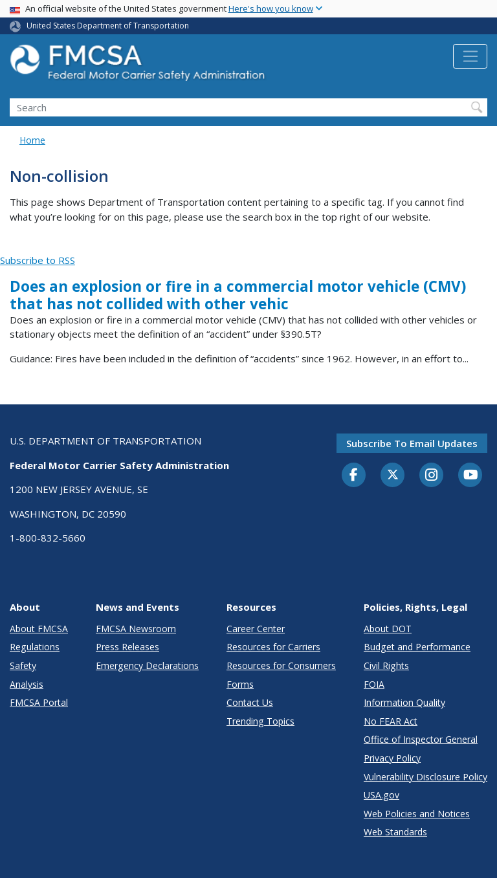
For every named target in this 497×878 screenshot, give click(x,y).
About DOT (388, 628)
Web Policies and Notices (417, 813)
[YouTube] (470, 475)
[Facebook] (354, 475)
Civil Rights (386, 665)
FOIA (374, 684)
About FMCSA (39, 628)
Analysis (26, 684)
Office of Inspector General (421, 739)
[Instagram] (431, 476)
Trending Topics (260, 721)
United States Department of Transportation (108, 25)
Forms (240, 684)
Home (32, 140)
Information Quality (404, 702)
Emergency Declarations (147, 665)
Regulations (35, 647)
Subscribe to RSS (37, 260)
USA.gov (381, 795)
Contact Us (249, 702)
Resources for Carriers (273, 647)
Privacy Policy (392, 758)
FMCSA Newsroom (136, 628)
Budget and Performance (417, 647)
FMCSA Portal (39, 702)
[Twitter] (393, 474)
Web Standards (395, 832)
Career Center (255, 628)
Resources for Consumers (281, 665)
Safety (23, 665)
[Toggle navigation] (470, 56)
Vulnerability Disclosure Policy (425, 777)
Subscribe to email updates (412, 443)
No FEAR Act (390, 721)
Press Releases (127, 647)
